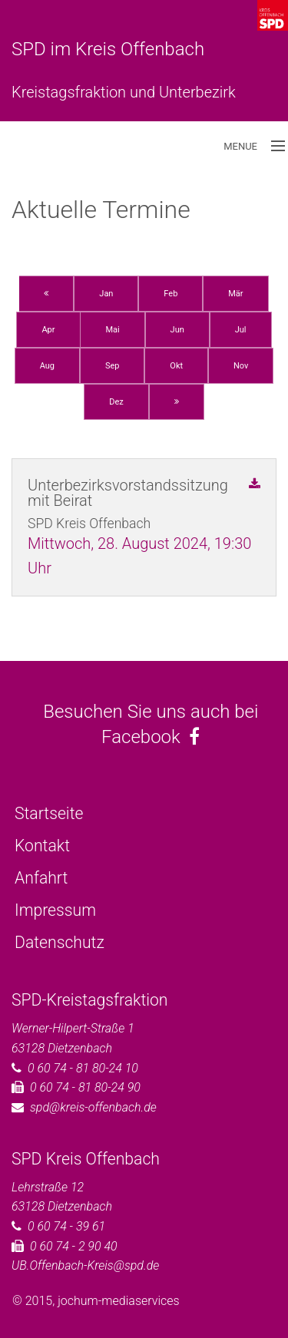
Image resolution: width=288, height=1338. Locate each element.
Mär (235, 294)
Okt (176, 366)
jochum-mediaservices (119, 1300)
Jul (241, 330)
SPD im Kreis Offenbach (108, 49)
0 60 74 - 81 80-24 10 (83, 1068)
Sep (112, 366)
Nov (240, 366)
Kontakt (42, 845)
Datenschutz (59, 942)
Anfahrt (41, 877)
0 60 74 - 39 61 (66, 1226)
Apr (48, 330)
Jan (106, 294)
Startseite (49, 813)
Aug (47, 366)
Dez (116, 402)
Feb (170, 294)
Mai (112, 330)
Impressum (55, 910)
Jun (177, 330)
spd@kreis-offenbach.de (93, 1107)
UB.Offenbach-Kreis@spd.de (85, 1265)
